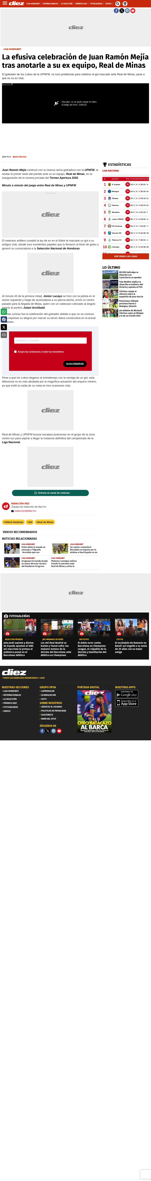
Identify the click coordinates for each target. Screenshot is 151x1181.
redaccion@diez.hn (23, 511)
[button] (4, 312)
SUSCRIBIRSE (75, 363)
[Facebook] (42, 731)
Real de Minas (46, 522)
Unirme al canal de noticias (54, 493)
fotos (120, 639)
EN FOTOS (84, 639)
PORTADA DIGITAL (88, 687)
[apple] (132, 703)
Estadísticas (119, 164)
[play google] (132, 694)
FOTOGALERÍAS (19, 616)
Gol (30, 522)
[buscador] (117, 3)
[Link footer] (14, 672)
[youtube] (59, 731)
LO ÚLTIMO (111, 267)
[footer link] (75, 679)
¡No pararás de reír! (52, 639)
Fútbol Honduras (14, 522)
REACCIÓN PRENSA (14, 639)
